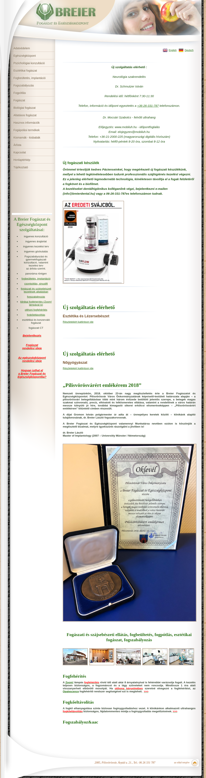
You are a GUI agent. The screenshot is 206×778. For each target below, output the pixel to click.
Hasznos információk (26, 122)
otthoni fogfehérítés (36, 309)
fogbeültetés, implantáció (36, 278)
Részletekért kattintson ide (78, 321)
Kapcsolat (19, 152)
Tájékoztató (20, 167)
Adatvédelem (21, 48)
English (173, 50)
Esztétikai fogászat (25, 70)
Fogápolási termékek (26, 130)
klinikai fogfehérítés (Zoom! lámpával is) (36, 303)
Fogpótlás (19, 93)
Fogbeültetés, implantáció (29, 78)
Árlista (17, 145)
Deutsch (189, 50)
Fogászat (19, 100)
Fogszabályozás (23, 85)
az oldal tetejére (182, 762)
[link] (148, 105)
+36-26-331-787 (148, 105)
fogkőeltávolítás (36, 314)
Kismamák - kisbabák (26, 137)
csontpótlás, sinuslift (36, 283)
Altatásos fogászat (24, 115)
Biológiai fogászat (24, 107)
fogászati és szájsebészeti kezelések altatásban (36, 290)
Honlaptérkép (21, 159)
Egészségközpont (24, 55)
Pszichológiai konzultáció (29, 63)
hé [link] (126, 96)
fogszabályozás (36, 296)
